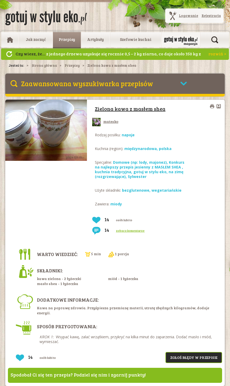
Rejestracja (211, 15)
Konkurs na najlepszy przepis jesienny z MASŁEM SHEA (139, 165)
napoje (128, 134)
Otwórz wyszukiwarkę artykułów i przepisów (214, 39)
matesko (105, 121)
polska (165, 148)
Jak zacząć (36, 39)
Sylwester (137, 176)
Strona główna (44, 65)
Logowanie (188, 15)
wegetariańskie (166, 190)
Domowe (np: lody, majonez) (140, 162)
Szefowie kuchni (135, 39)
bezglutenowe (135, 190)
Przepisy (67, 39)
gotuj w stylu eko (150, 171)
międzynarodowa (140, 148)
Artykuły (95, 39)
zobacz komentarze (130, 230)
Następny (9, 54)
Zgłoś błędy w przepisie (193, 357)
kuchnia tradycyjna (113, 171)
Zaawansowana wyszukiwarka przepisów (87, 83)
